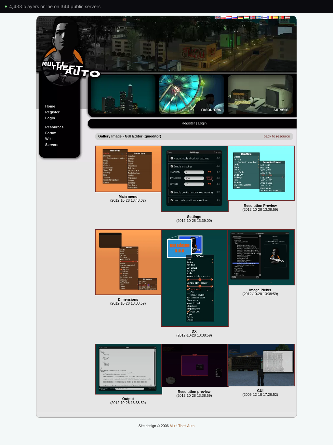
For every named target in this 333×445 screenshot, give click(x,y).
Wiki (49, 139)
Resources (54, 127)
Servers (51, 145)
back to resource (277, 136)
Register (52, 112)
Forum (50, 133)
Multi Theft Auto (182, 426)
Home (50, 106)
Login (50, 118)
